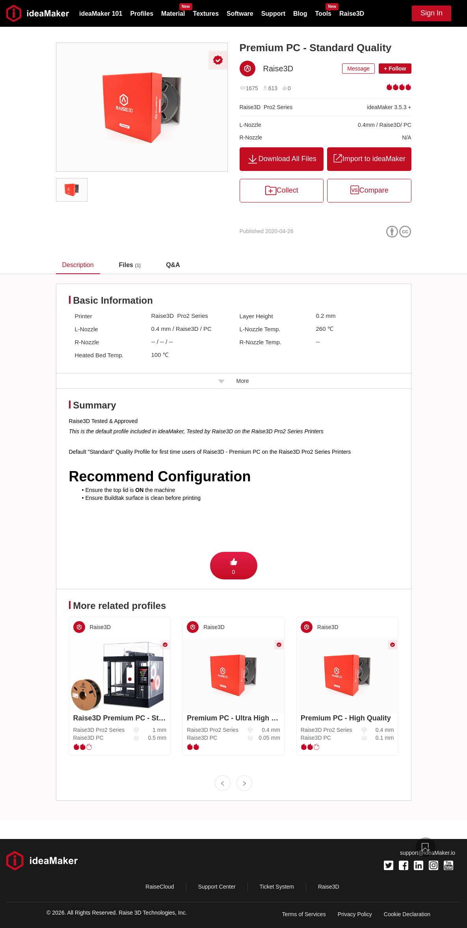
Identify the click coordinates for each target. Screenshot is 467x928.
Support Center (217, 886)
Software (240, 13)
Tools (323, 13)
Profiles (141, 13)
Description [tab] (78, 265)
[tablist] (233, 265)
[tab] (130, 265)
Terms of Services (304, 914)
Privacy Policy (355, 914)
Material (173, 13)
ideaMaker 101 (100, 13)
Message (358, 68)
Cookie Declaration (407, 914)
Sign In (431, 13)
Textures (206, 13)
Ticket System (277, 886)
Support (273, 13)
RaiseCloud (159, 886)
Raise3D (351, 13)
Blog (300, 13)
